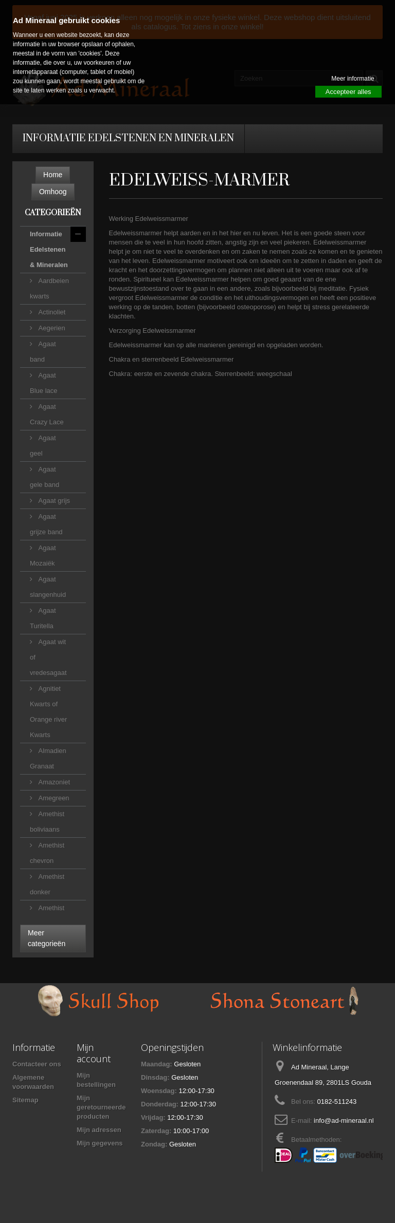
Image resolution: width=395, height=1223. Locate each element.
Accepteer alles (348, 92)
